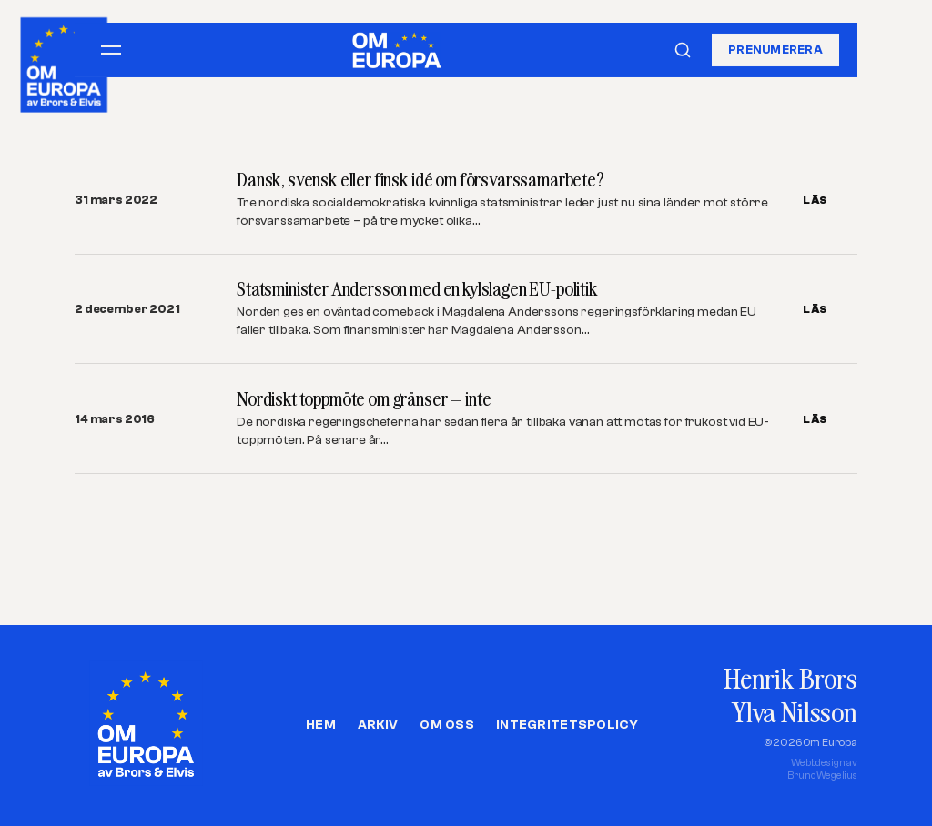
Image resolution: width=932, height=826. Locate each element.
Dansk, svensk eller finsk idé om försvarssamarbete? (420, 179)
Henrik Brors (790, 678)
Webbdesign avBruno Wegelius (822, 769)
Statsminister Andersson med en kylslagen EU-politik (417, 288)
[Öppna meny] (111, 50)
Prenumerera (775, 49)
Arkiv (378, 725)
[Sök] (682, 50)
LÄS (815, 200)
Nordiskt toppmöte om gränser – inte (364, 398)
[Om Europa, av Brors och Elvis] (65, 60)
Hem (321, 725)
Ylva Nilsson (794, 712)
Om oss (447, 725)
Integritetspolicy (567, 725)
